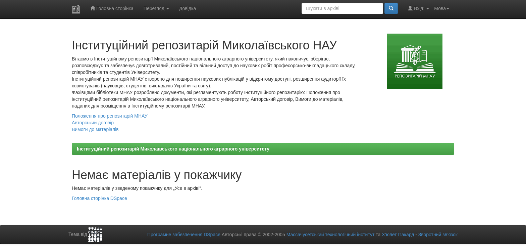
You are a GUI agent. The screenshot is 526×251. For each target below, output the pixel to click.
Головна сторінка (112, 8)
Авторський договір (93, 122)
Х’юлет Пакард (398, 234)
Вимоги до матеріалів (95, 129)
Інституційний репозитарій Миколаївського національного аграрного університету (173, 149)
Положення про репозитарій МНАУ (110, 116)
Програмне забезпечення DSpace (183, 234)
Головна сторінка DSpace (99, 198)
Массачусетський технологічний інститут (330, 234)
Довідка (187, 8)
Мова (441, 8)
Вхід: (418, 8)
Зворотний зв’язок (438, 234)
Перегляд (156, 8)
